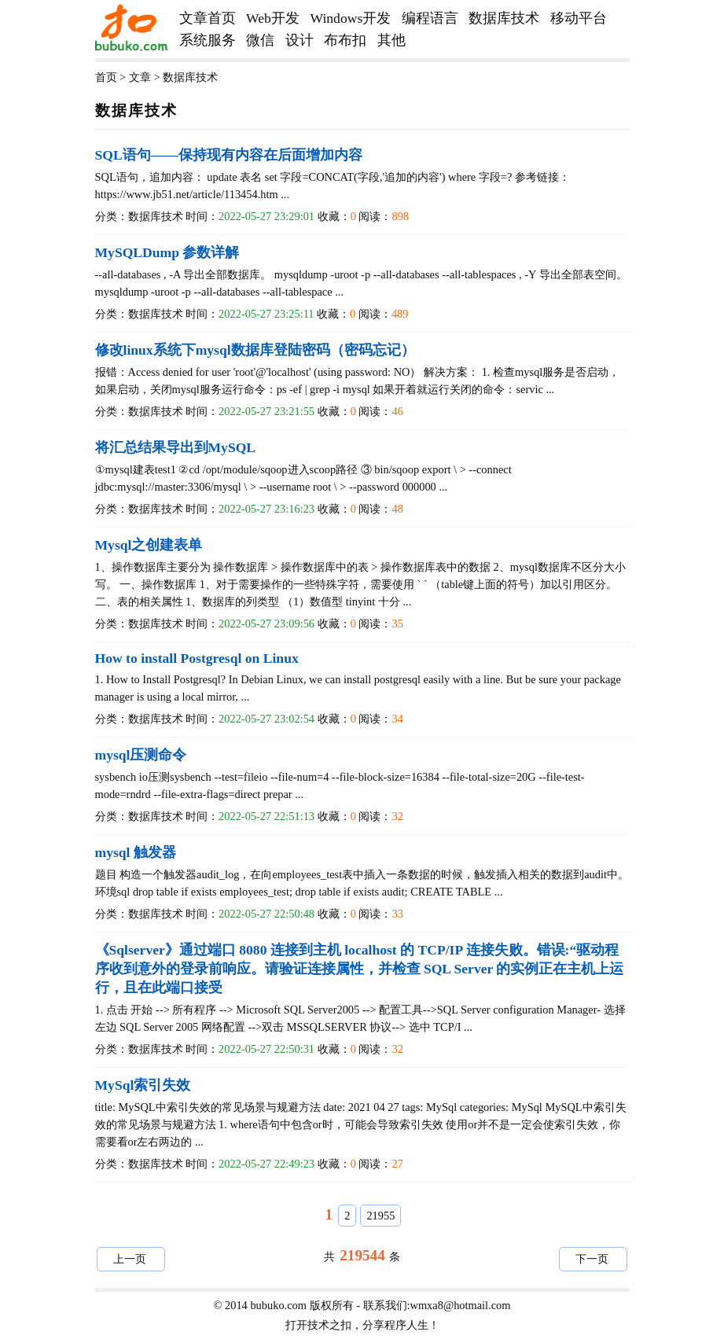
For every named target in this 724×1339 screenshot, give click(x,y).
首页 (106, 77)
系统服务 (207, 40)
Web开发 (273, 18)
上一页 (129, 1259)
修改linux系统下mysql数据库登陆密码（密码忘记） (255, 350)
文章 (140, 77)
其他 (391, 40)
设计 (299, 40)
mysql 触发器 (135, 852)
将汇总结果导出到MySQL (175, 447)
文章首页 (207, 18)
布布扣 (345, 40)
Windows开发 (351, 18)
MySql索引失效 (143, 1085)
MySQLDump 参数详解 (167, 252)
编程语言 (430, 18)
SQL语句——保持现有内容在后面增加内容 (228, 155)
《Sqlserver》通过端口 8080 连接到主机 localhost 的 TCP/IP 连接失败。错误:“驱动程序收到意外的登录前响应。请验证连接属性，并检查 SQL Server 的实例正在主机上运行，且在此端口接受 (359, 968)
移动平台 (578, 18)
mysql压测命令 (141, 755)
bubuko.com (278, 1305)
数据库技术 (504, 18)
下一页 (591, 1259)
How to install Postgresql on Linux (197, 658)
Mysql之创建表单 (149, 545)
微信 (260, 40)
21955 (380, 1215)
